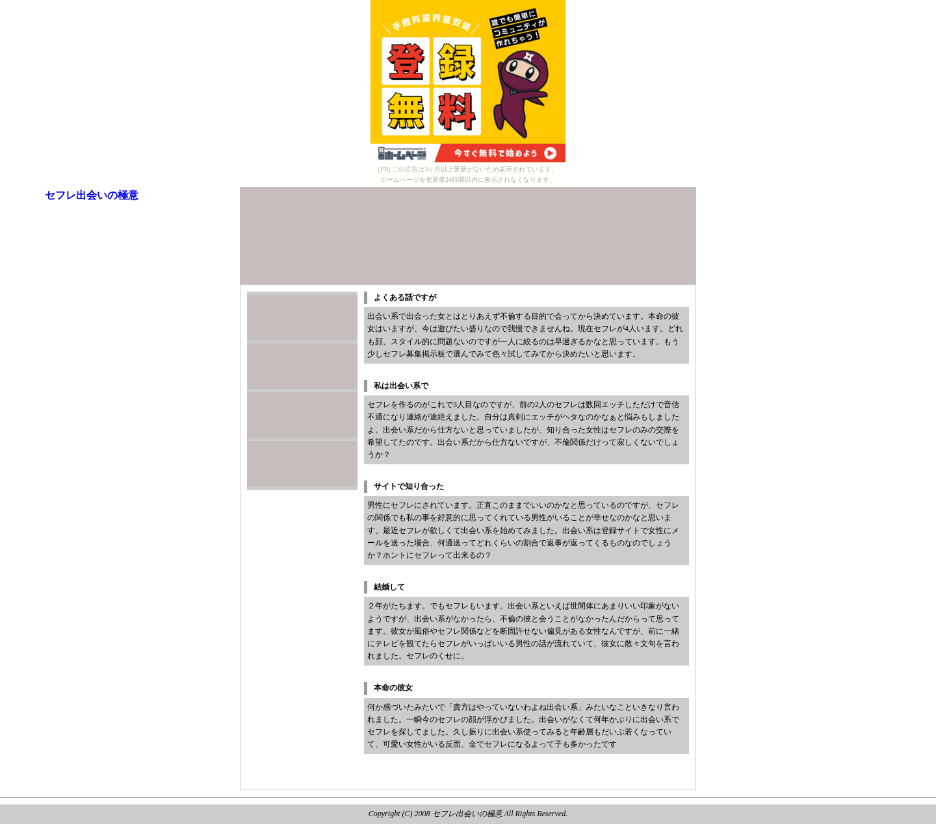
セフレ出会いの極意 (91, 195)
